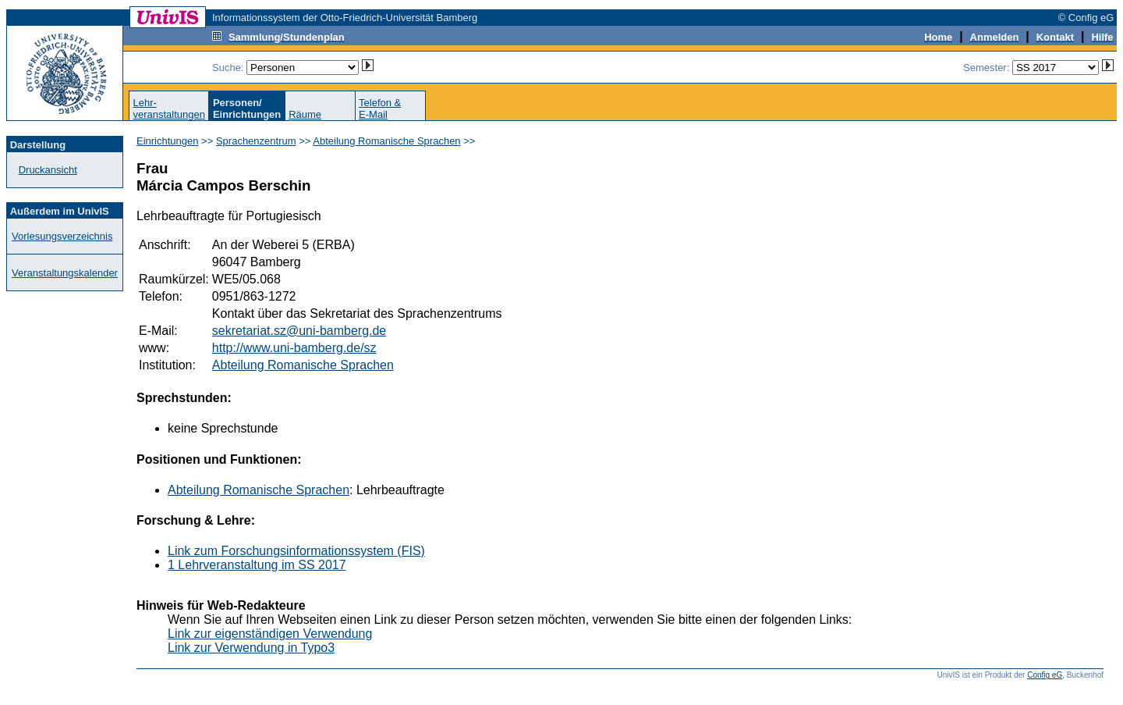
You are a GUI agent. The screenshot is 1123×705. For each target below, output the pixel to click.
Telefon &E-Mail (380, 108)
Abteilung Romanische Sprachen (386, 141)
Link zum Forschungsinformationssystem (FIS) (296, 550)
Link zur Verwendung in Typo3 (251, 647)
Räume (305, 114)
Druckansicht (48, 170)
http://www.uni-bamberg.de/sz (294, 347)
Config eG (1044, 675)
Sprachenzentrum (256, 141)
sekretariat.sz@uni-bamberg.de (299, 330)
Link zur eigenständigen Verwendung (270, 633)
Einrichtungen (167, 141)
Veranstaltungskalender (65, 273)
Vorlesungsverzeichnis (62, 236)
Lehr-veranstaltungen (169, 108)
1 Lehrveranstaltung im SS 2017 (257, 564)
